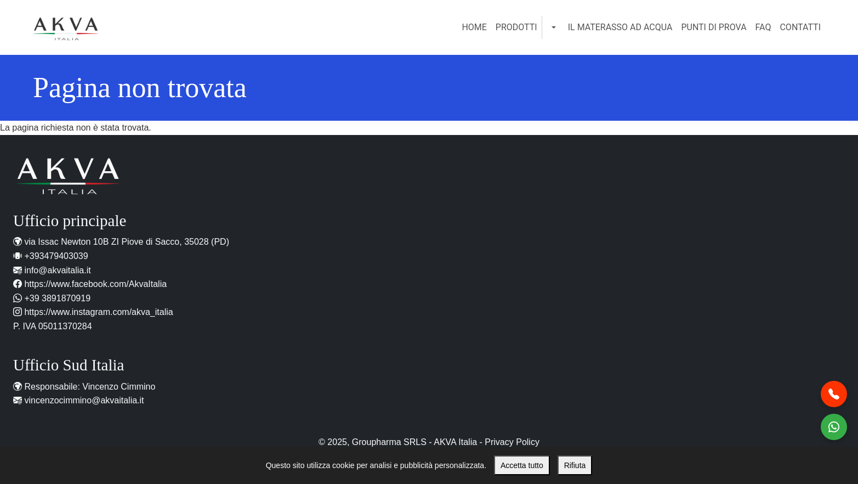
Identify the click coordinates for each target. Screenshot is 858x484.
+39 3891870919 (57, 298)
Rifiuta (575, 465)
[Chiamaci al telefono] (834, 394)
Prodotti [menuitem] (516, 27)
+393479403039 (56, 256)
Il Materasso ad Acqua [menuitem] (620, 27)
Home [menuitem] (474, 27)
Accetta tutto (522, 465)
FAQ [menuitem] (763, 27)
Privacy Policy (512, 442)
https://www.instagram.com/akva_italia (98, 312)
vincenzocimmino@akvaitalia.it (84, 400)
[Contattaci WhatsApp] (834, 427)
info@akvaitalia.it (57, 270)
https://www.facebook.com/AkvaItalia (95, 284)
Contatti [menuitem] (800, 27)
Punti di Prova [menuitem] (713, 27)
